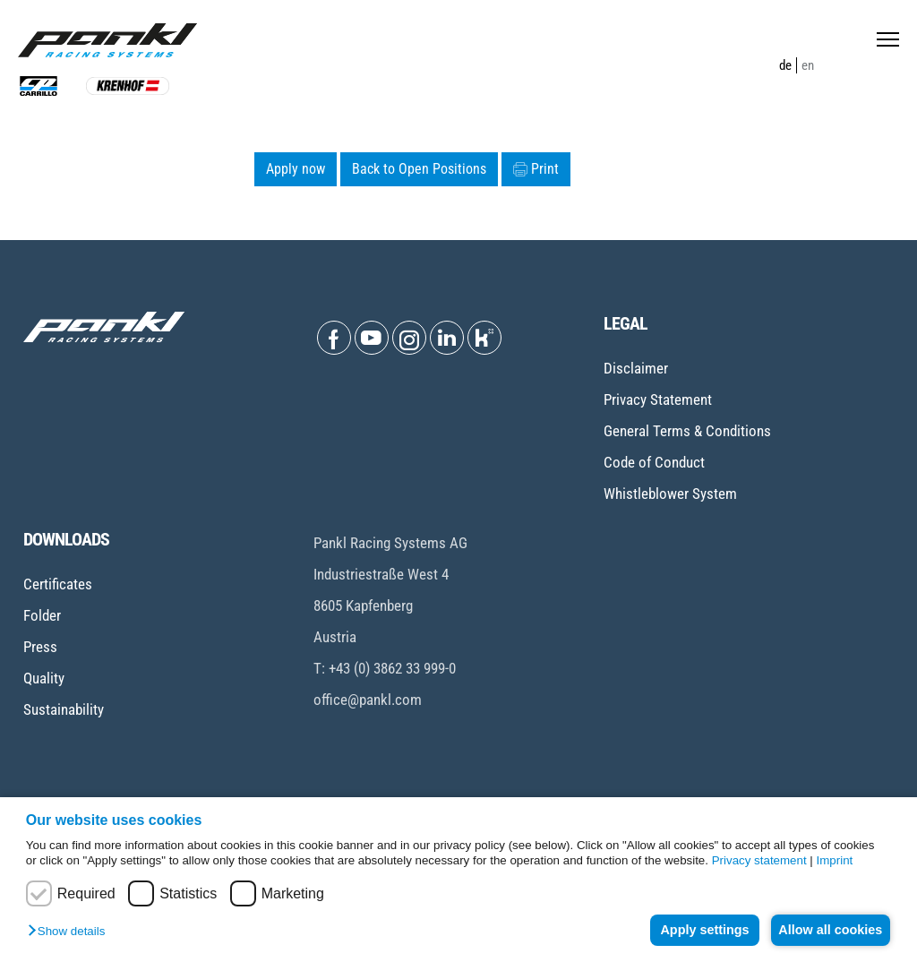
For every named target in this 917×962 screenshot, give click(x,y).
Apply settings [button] (695, 930)
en (807, 65)
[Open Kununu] (484, 338)
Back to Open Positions (419, 168)
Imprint (835, 860)
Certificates (57, 584)
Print (536, 168)
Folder (42, 615)
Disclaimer (636, 368)
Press (40, 647)
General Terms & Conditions (687, 431)
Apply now (295, 168)
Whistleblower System (670, 493)
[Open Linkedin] (447, 338)
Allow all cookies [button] (827, 930)
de (785, 65)
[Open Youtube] (372, 338)
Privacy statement (759, 860)
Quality (43, 678)
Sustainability (63, 709)
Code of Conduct (654, 462)
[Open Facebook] (334, 338)
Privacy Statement (658, 399)
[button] (71, 932)
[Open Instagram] (409, 338)
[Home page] (107, 40)
